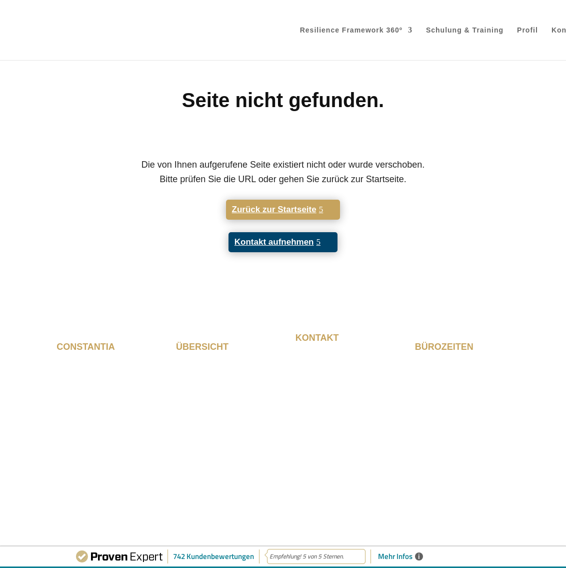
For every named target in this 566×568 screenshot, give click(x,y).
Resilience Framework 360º (351, 30)
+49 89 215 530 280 (336, 438)
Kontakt (191, 419)
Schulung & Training (465, 30)
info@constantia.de (334, 449)
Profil (527, 30)
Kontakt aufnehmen (274, 242)
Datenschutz (485, 494)
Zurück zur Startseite (274, 209)
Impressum (430, 494)
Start (185, 366)
